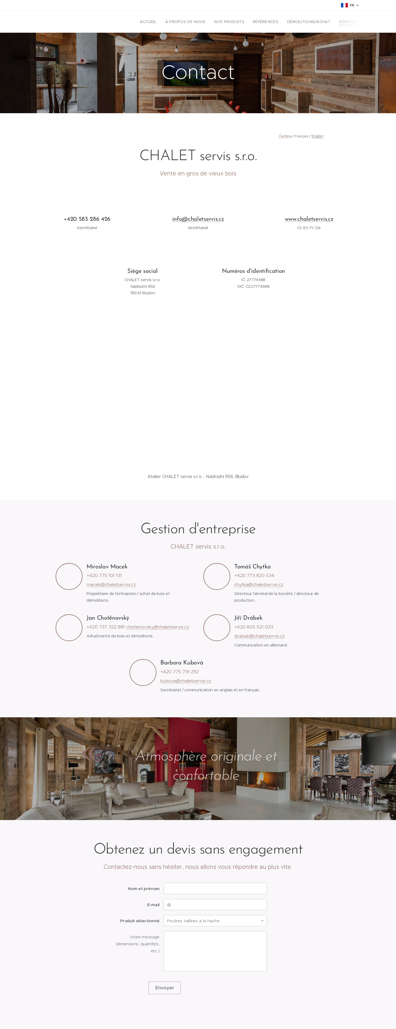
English (317, 136)
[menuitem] (163, 21)
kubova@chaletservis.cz (185, 681)
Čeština (285, 136)
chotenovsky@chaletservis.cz (157, 627)
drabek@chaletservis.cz (259, 636)
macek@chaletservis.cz (111, 584)
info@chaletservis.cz (198, 219)
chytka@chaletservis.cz (258, 584)
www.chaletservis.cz (309, 219)
